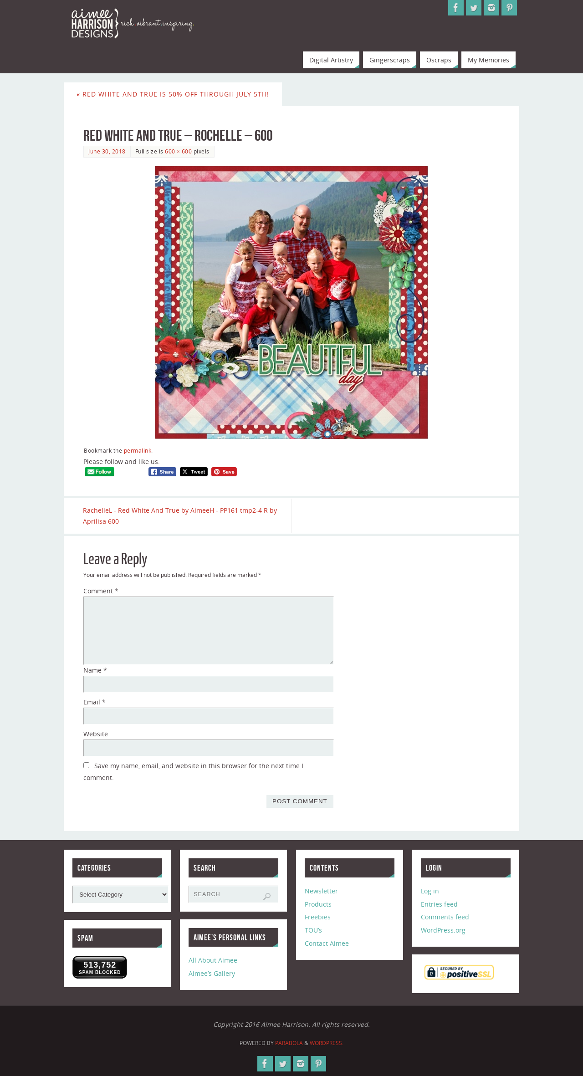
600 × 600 (178, 151)
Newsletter (321, 891)
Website (95, 733)
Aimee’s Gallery (212, 973)
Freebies (318, 917)
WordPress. (326, 1043)
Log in (430, 891)
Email (94, 702)
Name (95, 670)
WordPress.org (443, 930)
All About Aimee (213, 960)
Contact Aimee (327, 943)
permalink (138, 450)
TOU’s (313, 930)
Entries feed (439, 904)
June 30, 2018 (107, 151)
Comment (100, 591)
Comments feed (445, 917)
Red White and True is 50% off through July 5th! (173, 94)
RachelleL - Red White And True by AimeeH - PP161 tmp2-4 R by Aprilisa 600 (180, 515)
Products (318, 904)
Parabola (289, 1043)
